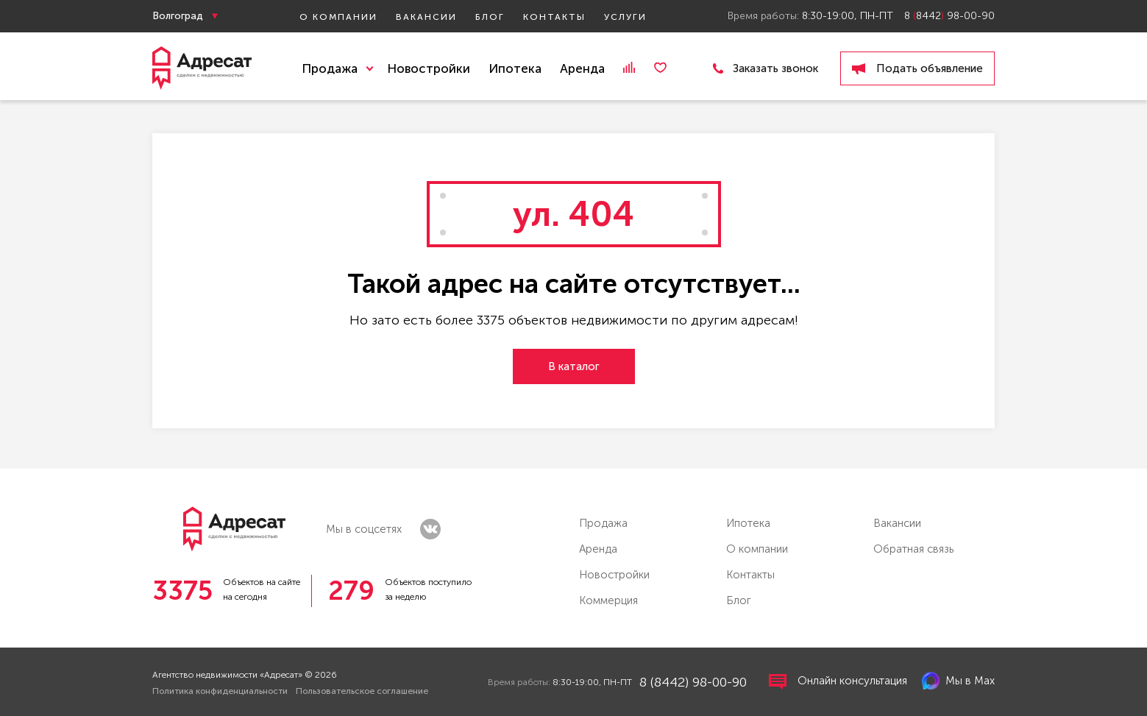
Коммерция (608, 600)
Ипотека (515, 68)
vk (430, 529)
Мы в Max (958, 681)
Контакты (554, 17)
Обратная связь (913, 549)
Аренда (582, 68)
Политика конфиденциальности (220, 691)
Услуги (625, 17)
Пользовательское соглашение (362, 691)
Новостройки (428, 68)
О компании (338, 17)
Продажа (603, 523)
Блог (490, 17)
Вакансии (426, 17)
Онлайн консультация (838, 682)
